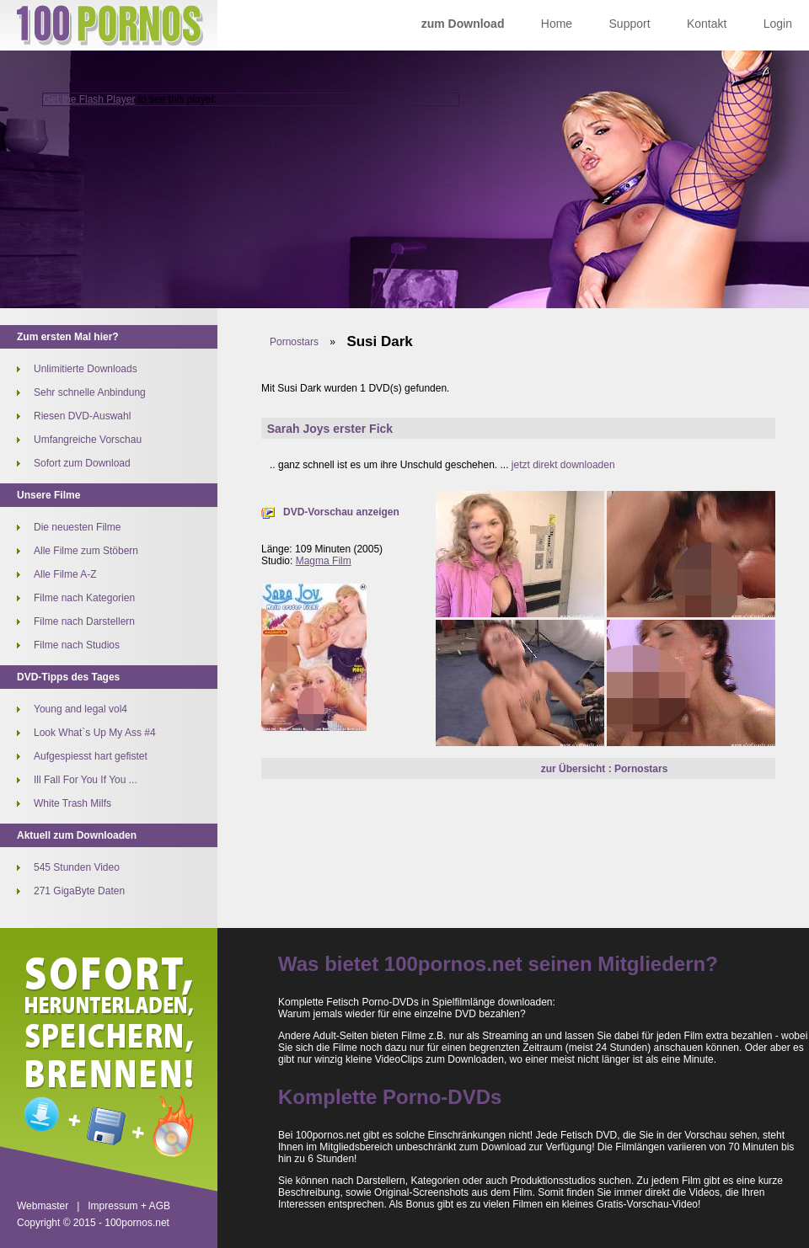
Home (556, 23)
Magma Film (323, 561)
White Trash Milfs (72, 803)
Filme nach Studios (77, 645)
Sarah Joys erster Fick (330, 428)
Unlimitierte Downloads (85, 369)
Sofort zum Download (82, 463)
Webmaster (42, 1206)
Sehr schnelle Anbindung (90, 392)
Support (630, 23)
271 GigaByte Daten (79, 891)
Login (777, 23)
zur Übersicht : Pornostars (604, 769)
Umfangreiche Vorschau (88, 439)
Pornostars (294, 342)
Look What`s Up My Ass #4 (95, 733)
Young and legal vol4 (80, 709)
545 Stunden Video (77, 867)
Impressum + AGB (129, 1206)
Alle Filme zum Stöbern (86, 551)
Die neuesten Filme (77, 527)
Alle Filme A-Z (65, 574)
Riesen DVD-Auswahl (82, 416)
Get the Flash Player (89, 99)
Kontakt (706, 23)
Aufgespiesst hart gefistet (90, 756)
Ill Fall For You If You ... (85, 780)
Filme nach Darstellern (84, 621)
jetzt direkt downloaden (563, 465)
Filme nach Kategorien (84, 598)
